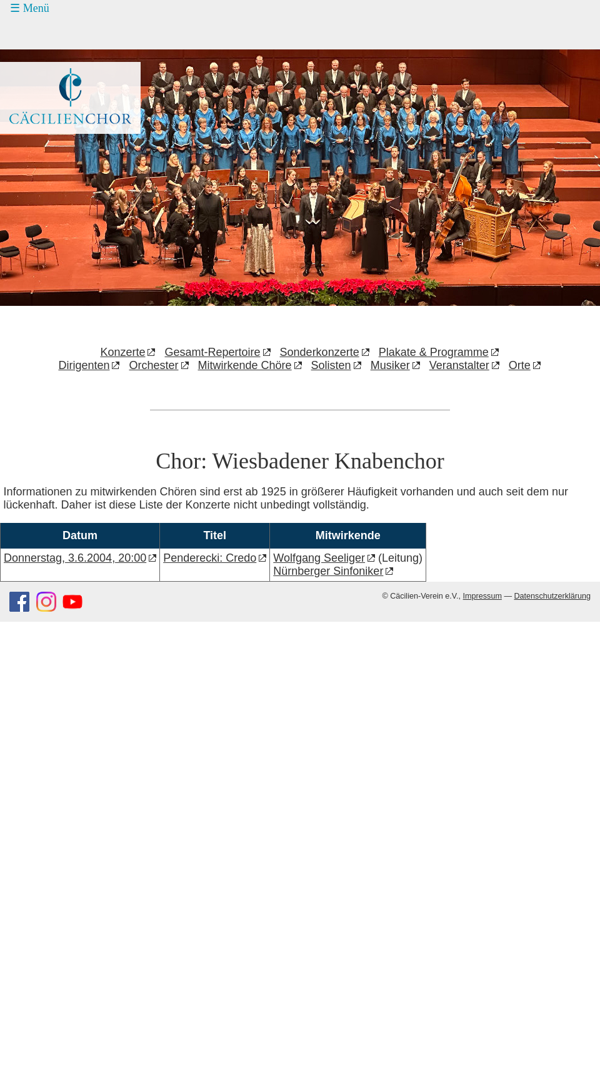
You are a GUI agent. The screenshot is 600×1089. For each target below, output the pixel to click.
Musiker (390, 365)
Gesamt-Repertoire (213, 352)
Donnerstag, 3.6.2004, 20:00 (75, 558)
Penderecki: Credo (209, 558)
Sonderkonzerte (319, 352)
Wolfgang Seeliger (319, 558)
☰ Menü (29, 8)
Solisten (331, 365)
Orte (520, 365)
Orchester (153, 365)
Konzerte (122, 352)
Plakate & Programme (434, 352)
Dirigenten (83, 365)
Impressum (482, 596)
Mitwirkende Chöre (245, 365)
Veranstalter (459, 365)
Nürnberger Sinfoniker (328, 571)
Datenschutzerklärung (552, 596)
